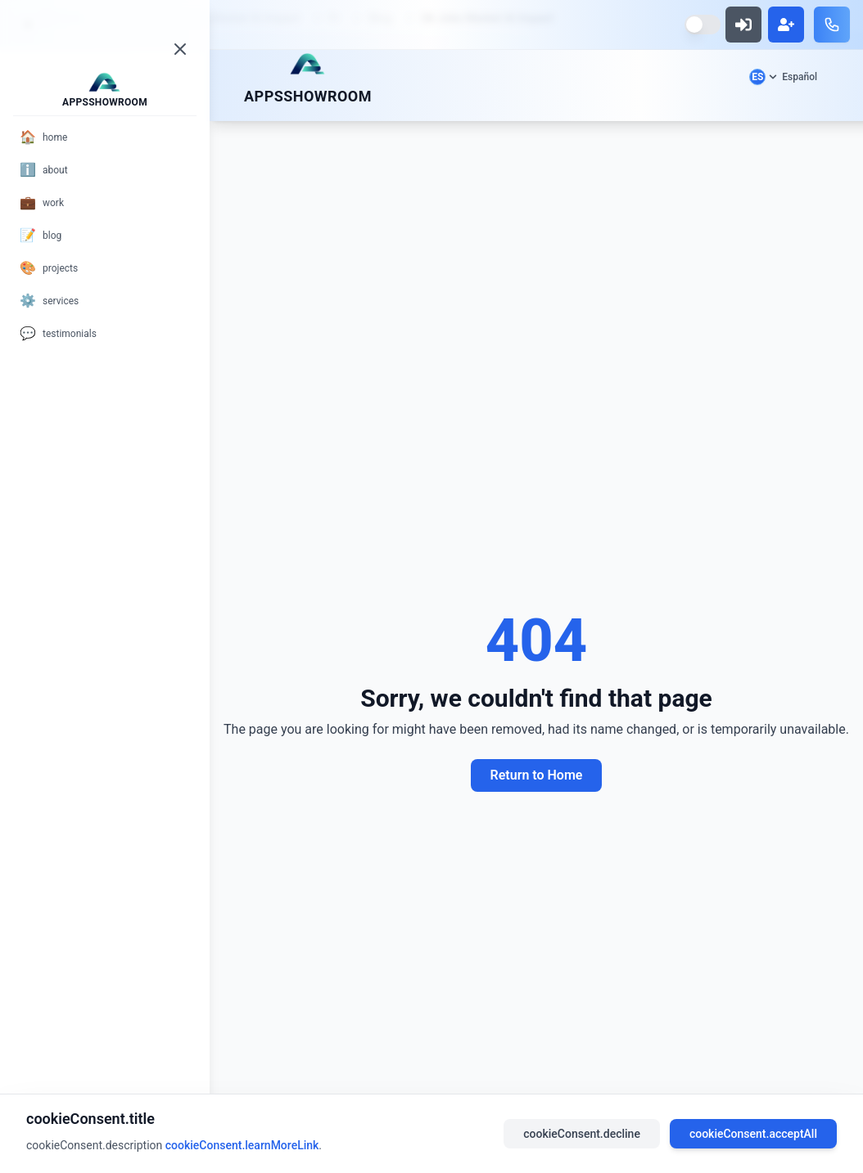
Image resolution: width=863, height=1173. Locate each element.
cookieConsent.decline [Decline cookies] (581, 1133)
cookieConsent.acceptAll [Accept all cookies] (753, 1133)
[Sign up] (786, 25)
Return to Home (536, 775)
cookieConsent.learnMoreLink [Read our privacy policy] (242, 1145)
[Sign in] (743, 25)
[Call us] (832, 25)
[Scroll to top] (308, 63)
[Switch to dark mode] (703, 24)
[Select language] (783, 77)
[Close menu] (180, 49)
